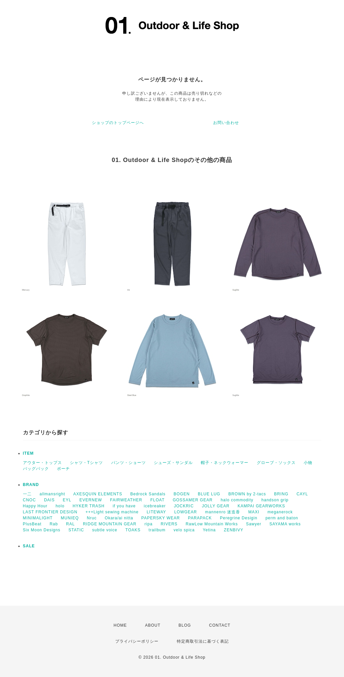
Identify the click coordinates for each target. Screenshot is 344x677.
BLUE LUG (209, 494)
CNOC (29, 500)
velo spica (183, 530)
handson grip (274, 500)
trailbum (157, 530)
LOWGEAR (185, 512)
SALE (29, 546)
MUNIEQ (70, 518)
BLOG (184, 625)
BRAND (31, 484)
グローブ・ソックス (276, 462)
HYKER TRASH (89, 506)
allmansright (52, 494)
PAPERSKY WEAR (160, 518)
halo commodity (237, 500)
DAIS (49, 500)
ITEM (28, 453)
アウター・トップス (42, 462)
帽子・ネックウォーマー (224, 462)
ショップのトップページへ (118, 122)
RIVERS (169, 524)
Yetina (209, 530)
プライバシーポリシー (137, 641)
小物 (308, 462)
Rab (54, 524)
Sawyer (253, 524)
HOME (120, 625)
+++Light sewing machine (112, 512)
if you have (124, 506)
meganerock (280, 512)
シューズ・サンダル (173, 462)
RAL (70, 524)
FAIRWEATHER (126, 500)
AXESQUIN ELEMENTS (97, 494)
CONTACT (219, 625)
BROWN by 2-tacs (247, 494)
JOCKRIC (184, 506)
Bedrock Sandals (148, 494)
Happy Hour (35, 506)
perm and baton (281, 518)
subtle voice (104, 530)
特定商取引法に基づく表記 (203, 641)
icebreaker (155, 506)
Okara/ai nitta (119, 518)
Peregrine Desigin (238, 518)
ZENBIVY (233, 530)
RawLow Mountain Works (211, 524)
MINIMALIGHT (38, 518)
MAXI (253, 512)
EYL (67, 500)
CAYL (302, 494)
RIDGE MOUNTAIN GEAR (110, 524)
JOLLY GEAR (215, 506)
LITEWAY (156, 512)
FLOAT (158, 500)
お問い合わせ (226, 122)
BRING (281, 494)
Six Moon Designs (42, 530)
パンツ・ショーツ (128, 462)
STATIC (76, 530)
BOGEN (181, 494)
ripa (149, 524)
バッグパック (36, 468)
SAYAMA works (285, 524)
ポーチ (63, 468)
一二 (27, 494)
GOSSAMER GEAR (193, 500)
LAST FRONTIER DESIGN (50, 512)
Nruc (92, 518)
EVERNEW (91, 500)
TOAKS (133, 530)
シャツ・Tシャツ (86, 462)
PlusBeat (32, 524)
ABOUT (152, 625)
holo (60, 506)
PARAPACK (200, 518)
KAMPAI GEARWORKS (261, 506)
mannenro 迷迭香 (222, 512)
